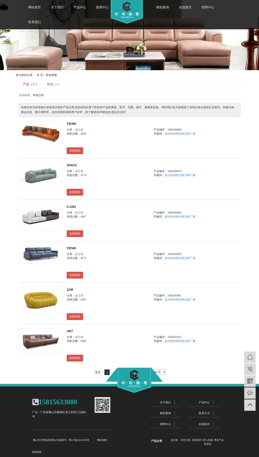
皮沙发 (79, 129)
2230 (70, 289)
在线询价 (74, 150)
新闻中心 (102, 7)
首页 (98, 372)
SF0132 (72, 165)
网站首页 (34, 7)
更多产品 (219, 440)
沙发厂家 (189, 133)
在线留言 (185, 7)
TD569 (71, 248)
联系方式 (204, 413)
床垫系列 (196, 440)
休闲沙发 (178, 133)
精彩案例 (162, 7)
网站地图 (102, 440)
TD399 (71, 123)
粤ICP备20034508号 (79, 440)
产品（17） (31, 84)
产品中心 (79, 7)
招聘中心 (207, 7)
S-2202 (71, 206)
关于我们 (57, 7)
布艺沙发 (185, 440)
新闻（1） (54, 84)
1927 (70, 331)
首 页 (40, 75)
